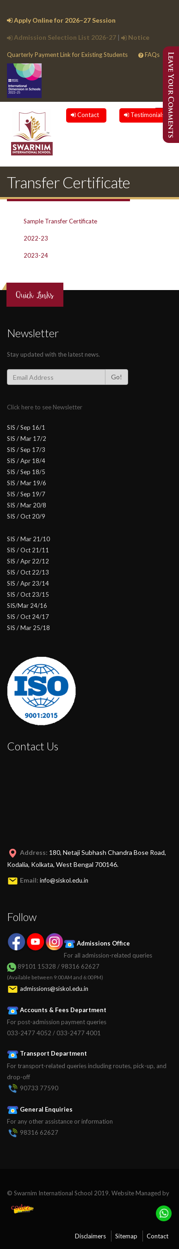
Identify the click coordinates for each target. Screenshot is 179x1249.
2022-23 (36, 238)
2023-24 (36, 255)
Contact (85, 114)
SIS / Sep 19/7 (26, 494)
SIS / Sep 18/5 (26, 472)
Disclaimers (90, 1236)
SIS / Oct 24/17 (28, 616)
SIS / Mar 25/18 (28, 627)
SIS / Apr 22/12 (28, 561)
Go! (116, 377)
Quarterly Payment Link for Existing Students (67, 54)
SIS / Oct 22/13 (28, 572)
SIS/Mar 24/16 (27, 605)
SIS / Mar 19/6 (26, 483)
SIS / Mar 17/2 (26, 438)
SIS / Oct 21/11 (28, 550)
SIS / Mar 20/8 (26, 505)
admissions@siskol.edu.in (54, 988)
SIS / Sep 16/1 (26, 427)
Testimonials (144, 114)
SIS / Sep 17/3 (26, 449)
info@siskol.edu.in (64, 880)
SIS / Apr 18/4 (26, 460)
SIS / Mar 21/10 (28, 539)
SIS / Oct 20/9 (26, 516)
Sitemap (126, 1236)
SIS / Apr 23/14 (28, 583)
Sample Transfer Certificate (60, 221)
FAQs (149, 54)
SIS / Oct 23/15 (28, 594)
